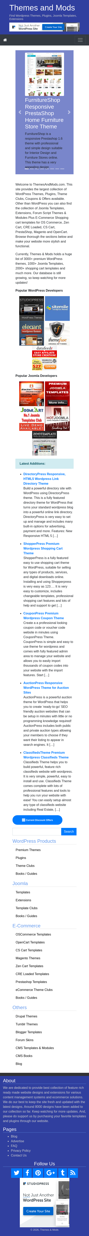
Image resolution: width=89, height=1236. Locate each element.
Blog (19, 1063)
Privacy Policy (21, 1150)
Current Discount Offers (37, 820)
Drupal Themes (26, 1016)
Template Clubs (26, 908)
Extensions (23, 900)
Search (69, 831)
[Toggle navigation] (80, 40)
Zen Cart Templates (29, 966)
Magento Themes (28, 958)
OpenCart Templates (30, 942)
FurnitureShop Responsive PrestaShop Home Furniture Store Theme (44, 113)
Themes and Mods (42, 7)
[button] (19, 112)
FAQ (14, 1146)
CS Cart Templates (29, 950)
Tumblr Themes (27, 1024)
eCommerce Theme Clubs (34, 989)
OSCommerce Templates (33, 934)
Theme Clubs (25, 865)
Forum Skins (24, 1040)
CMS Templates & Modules (35, 1048)
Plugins (21, 858)
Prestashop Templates (31, 982)
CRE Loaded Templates (32, 974)
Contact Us (19, 1155)
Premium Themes (28, 850)
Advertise (17, 1141)
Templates (23, 892)
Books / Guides (26, 873)
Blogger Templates (29, 1032)
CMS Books (24, 1056)
